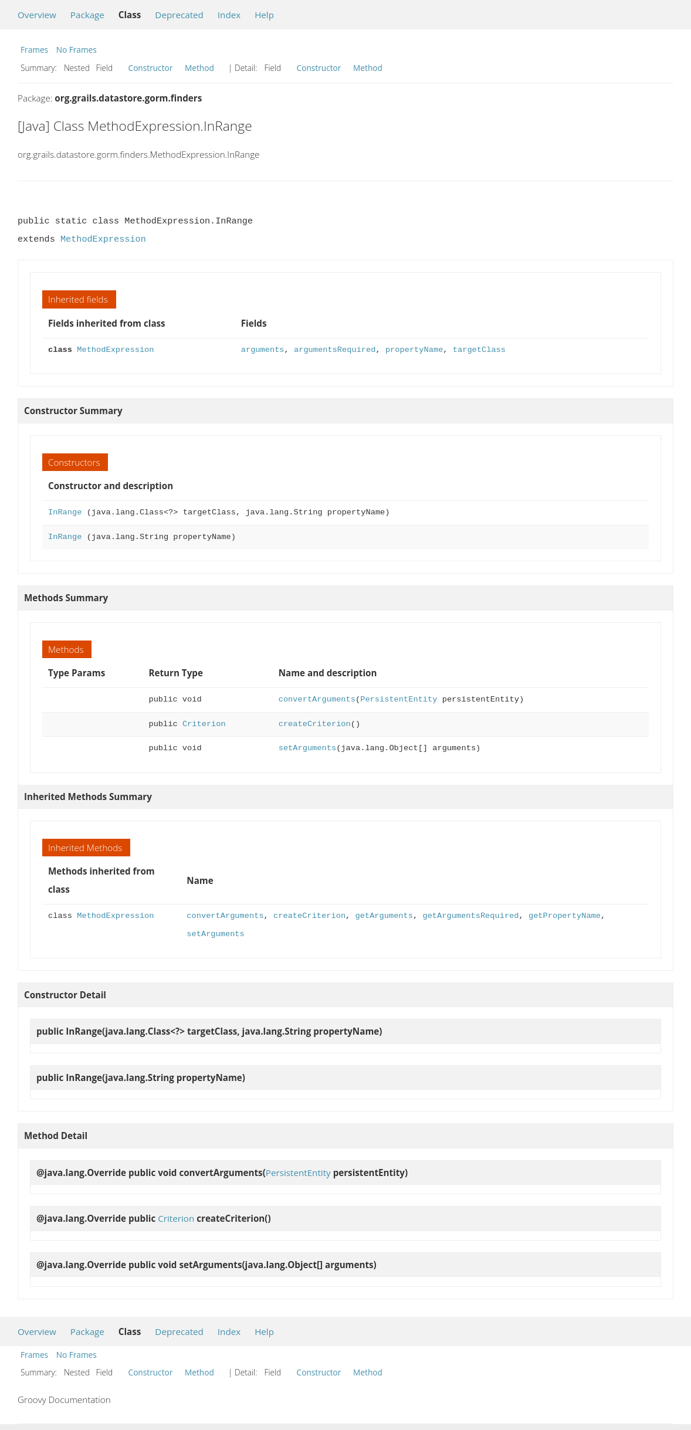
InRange (65, 512)
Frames (34, 49)
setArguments (307, 748)
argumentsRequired (334, 349)
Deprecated (179, 15)
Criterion (204, 724)
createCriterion (315, 724)
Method (199, 67)
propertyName (414, 349)
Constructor (150, 67)
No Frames (76, 49)
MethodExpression (103, 239)
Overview (37, 15)
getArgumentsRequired (470, 915)
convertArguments (317, 699)
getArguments (383, 915)
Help (264, 15)
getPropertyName (565, 915)
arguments (262, 349)
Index (229, 15)
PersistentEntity (398, 699)
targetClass (479, 349)
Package (87, 15)
